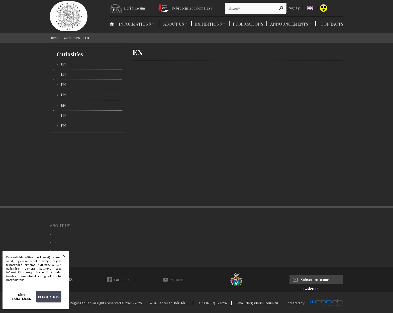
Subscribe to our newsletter (315, 280)
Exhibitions (208, 24)
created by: (296, 303)
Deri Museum (134, 8)
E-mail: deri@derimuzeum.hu (257, 303)
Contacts (332, 24)
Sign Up (294, 8)
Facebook (121, 279)
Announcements (289, 24)
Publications (248, 24)
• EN (53, 242)
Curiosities (72, 38)
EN (63, 64)
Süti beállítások (21, 296)
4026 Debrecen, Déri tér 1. (169, 303)
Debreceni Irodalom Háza (192, 8)
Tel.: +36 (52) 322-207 (212, 303)
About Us (173, 24)
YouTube (176, 279)
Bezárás (66, 257)
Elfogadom (49, 297)
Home (54, 38)
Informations (135, 24)
